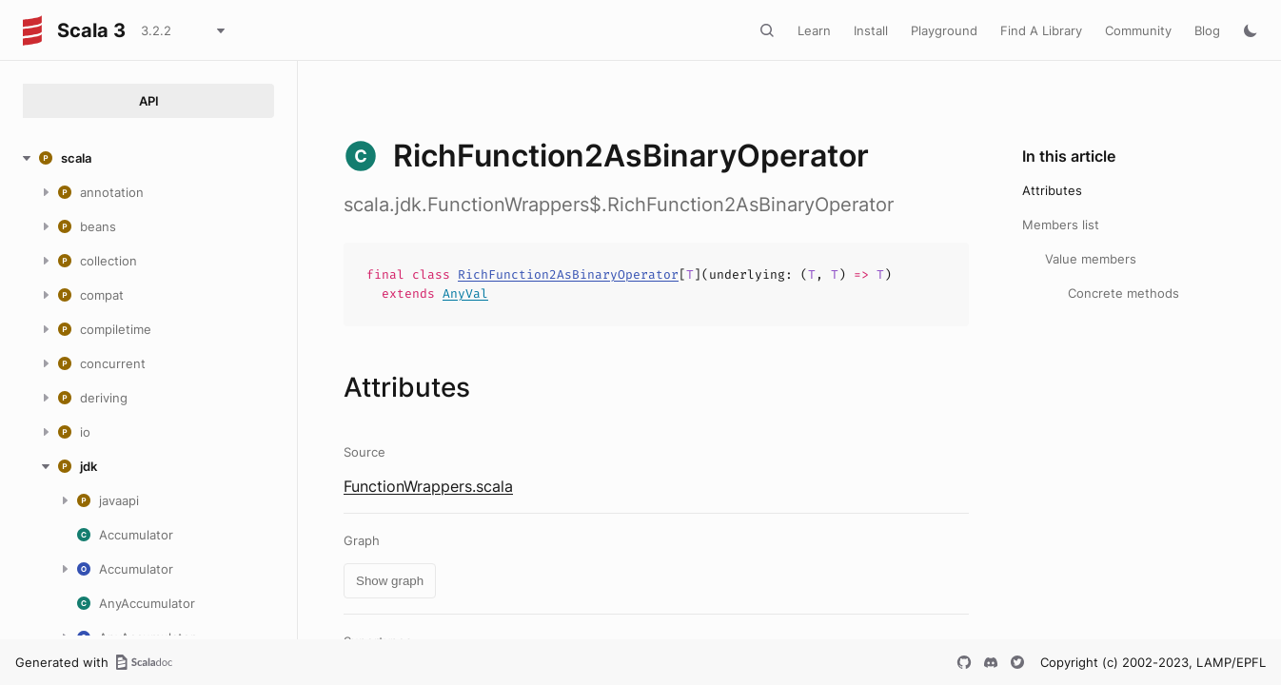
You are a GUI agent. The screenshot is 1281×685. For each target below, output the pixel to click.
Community (1138, 30)
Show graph (390, 581)
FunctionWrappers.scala (428, 486)
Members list (1060, 224)
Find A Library (1041, 30)
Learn (814, 30)
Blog (1207, 30)
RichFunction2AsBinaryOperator (568, 274)
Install (871, 30)
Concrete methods (1123, 293)
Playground (944, 30)
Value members (1090, 258)
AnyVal (465, 293)
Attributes (1052, 190)
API (149, 100)
